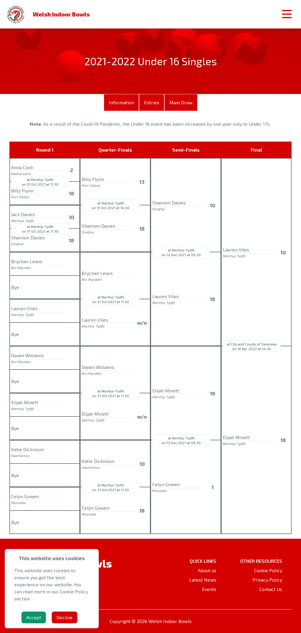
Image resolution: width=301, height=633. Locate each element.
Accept (33, 617)
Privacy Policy (267, 579)
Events (209, 589)
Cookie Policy (268, 570)
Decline (64, 617)
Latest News (202, 579)
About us (207, 570)
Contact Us (270, 589)
